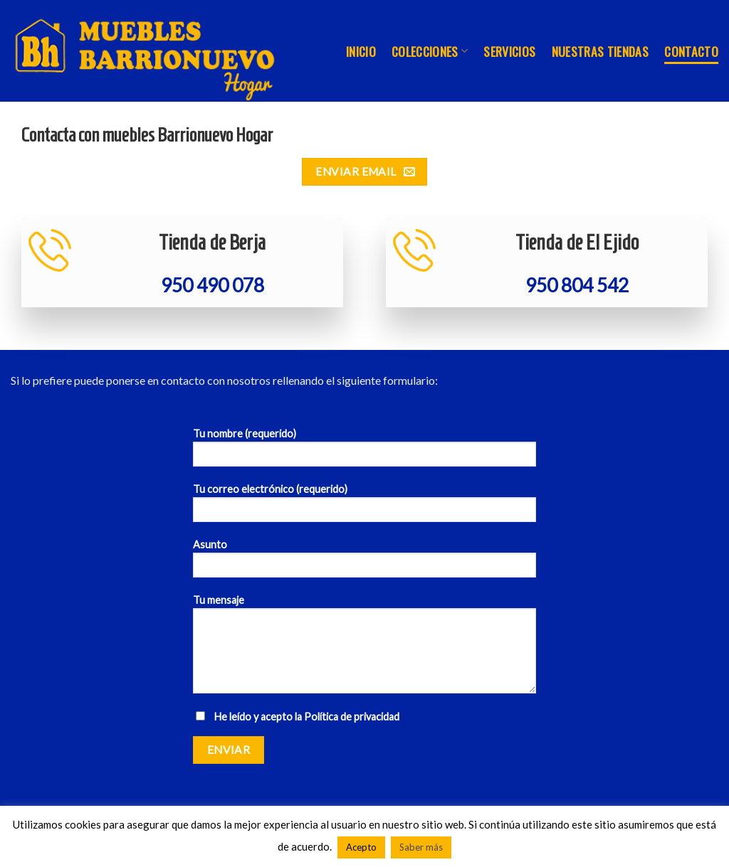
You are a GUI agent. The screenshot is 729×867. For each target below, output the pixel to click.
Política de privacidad (351, 717)
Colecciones (430, 51)
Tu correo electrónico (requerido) (364, 507)
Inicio (361, 51)
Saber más (421, 847)
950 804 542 (577, 285)
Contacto (691, 51)
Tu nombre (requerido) (364, 452)
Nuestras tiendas (600, 51)
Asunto (364, 562)
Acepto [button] (361, 847)
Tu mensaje (364, 648)
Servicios (509, 51)
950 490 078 (212, 285)
